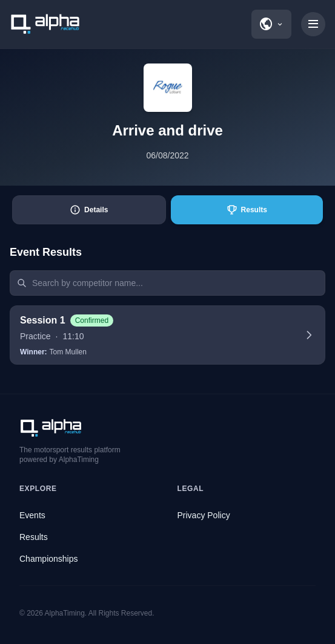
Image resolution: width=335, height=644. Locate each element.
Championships (48, 559)
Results (33, 537)
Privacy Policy (203, 515)
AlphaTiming (65, 613)
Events (32, 515)
